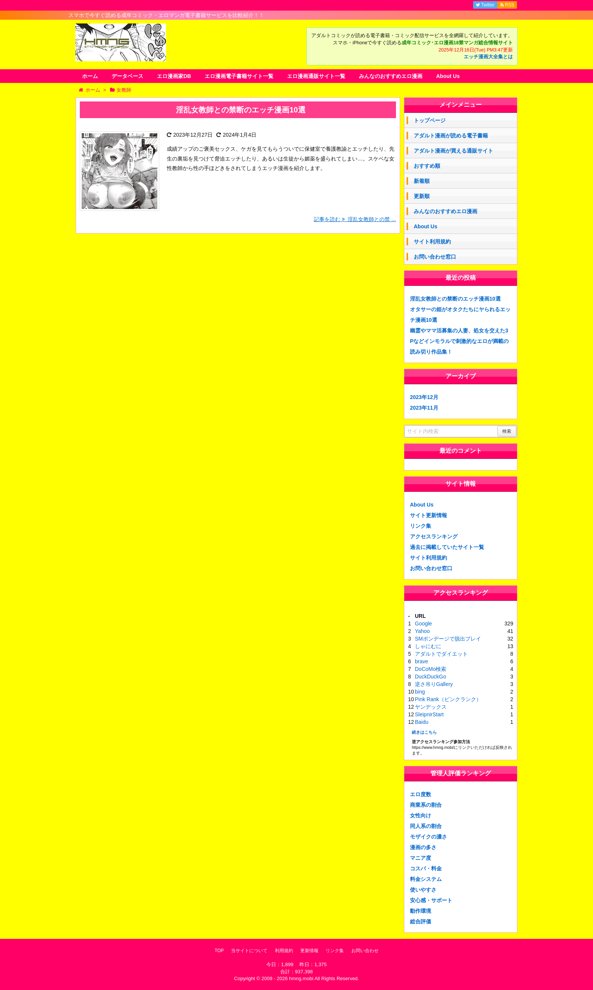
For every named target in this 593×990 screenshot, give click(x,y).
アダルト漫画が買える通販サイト (453, 150)
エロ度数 (420, 794)
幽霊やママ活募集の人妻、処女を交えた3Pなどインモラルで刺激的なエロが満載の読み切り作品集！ (459, 341)
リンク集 (420, 526)
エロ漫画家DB (174, 76)
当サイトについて (249, 950)
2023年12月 (424, 397)
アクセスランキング (434, 536)
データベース (127, 76)
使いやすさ (423, 890)
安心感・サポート (431, 900)
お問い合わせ (365, 950)
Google (423, 624)
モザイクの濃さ (428, 837)
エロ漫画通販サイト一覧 (316, 76)
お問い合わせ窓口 (435, 256)
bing (420, 692)
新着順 (422, 181)
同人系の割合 (426, 826)
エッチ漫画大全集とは (488, 56)
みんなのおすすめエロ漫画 (390, 76)
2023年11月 (424, 408)
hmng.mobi (301, 978)
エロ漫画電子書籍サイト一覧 (239, 76)
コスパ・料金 (426, 868)
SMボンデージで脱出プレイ (448, 639)
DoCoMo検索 (430, 669)
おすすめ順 (427, 165)
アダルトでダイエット (441, 654)
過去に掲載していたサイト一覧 (447, 547)
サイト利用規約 (432, 241)
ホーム (90, 76)
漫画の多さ (423, 847)
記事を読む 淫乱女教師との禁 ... (355, 219)
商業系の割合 (426, 805)
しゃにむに (428, 646)
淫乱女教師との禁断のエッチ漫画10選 (240, 110)
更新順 (422, 196)
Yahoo (422, 631)
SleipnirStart (429, 714)
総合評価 (420, 921)
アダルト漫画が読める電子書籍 (451, 135)
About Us (447, 76)
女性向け (420, 815)
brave (421, 661)
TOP (219, 950)
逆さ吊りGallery (434, 684)
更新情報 (309, 950)
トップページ (430, 120)
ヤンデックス (431, 707)
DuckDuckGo (430, 677)
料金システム (426, 879)
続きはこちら (424, 732)
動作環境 (420, 911)
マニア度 (420, 858)
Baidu (421, 722)
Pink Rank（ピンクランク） (448, 699)
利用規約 (284, 950)
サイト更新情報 (428, 515)
